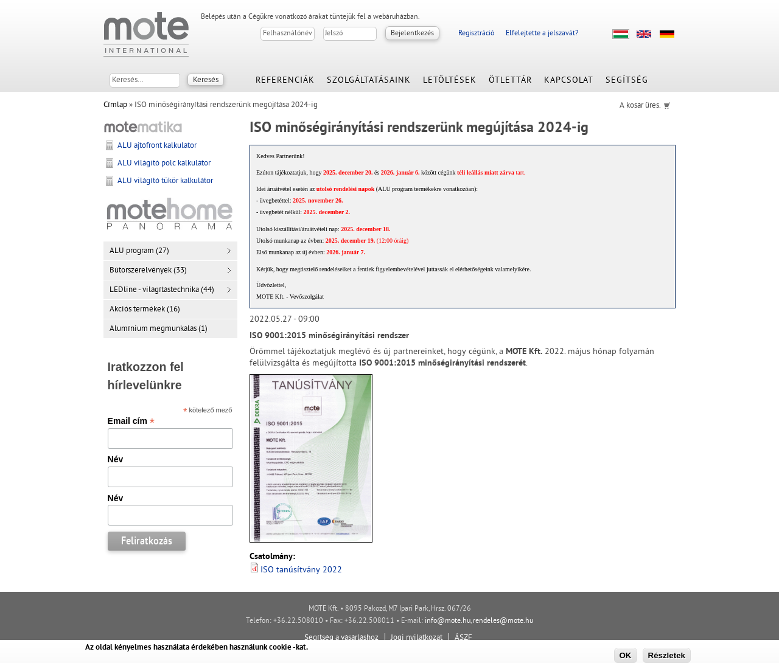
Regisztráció (476, 33)
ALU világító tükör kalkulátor (165, 181)
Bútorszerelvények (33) (148, 271)
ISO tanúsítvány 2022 (301, 570)
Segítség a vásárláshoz (341, 638)
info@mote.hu (447, 621)
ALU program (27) (139, 251)
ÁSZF (463, 638)
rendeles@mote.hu (503, 621)
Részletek (667, 655)
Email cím (131, 420)
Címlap (115, 105)
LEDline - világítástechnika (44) (162, 290)
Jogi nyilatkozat (416, 638)
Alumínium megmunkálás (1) (159, 329)
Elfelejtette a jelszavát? (542, 33)
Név (116, 459)
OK (626, 655)
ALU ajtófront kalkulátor (157, 146)
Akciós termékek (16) (145, 309)
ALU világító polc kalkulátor (164, 163)
